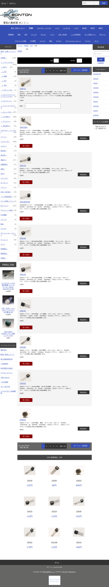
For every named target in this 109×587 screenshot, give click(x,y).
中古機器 (33, 41)
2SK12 (23, 89)
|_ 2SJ (8, 72)
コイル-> (8, 146)
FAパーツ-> (8, 206)
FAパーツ (103, 34)
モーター (43, 34)
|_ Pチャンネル (8, 90)
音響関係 (11, 34)
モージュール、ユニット (73, 41)
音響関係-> (8, 164)
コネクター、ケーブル (44, 28)
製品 (50, 41)
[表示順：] (79, 61)
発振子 (101, 28)
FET (31, 46)
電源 (19, 34)
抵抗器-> (8, 151)
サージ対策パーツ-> (8, 201)
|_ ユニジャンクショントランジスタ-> (8, 95)
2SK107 (96, 79)
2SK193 (96, 97)
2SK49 (23, 347)
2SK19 (23, 165)
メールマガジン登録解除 (8, 392)
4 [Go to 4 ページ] (53, 70)
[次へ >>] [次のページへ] (62, 70)
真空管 (92, 28)
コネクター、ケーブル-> (8, 131)
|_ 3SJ (8, 81)
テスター (59, 41)
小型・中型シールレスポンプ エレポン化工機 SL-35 (8, 304)
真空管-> (8, 155)
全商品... (3, 258)
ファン (52, 34)
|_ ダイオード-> (8, 101)
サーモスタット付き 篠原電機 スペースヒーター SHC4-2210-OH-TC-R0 (8, 280)
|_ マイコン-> (8, 121)
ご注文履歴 (4, 382)
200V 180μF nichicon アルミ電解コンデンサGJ (8, 327)
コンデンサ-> (8, 142)
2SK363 (96, 88)
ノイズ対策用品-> (8, 197)
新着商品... (4, 253)
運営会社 (4, 350)
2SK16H (23, 127)
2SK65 (54, 480)
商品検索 (101, 47)
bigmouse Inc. (72, 572)
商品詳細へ (83, 138)
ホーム (3, 3)
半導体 (26, 46)
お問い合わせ (5, 377)
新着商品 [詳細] (8, 265)
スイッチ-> (8, 178)
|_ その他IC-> (8, 117)
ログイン (12, 3)
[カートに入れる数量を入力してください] (42, 105)
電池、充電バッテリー (18, 28)
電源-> (8, 169)
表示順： (73, 60)
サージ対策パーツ (90, 34)
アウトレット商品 (20, 41)
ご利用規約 (4, 364)
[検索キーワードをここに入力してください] (90, 3)
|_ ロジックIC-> (8, 112)
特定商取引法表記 (7, 368)
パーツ (57, 28)
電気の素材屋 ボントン (49, 572)
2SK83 (29, 542)
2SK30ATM (25, 202)
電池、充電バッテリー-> (8, 52)
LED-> (8, 174)
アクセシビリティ (7, 373)
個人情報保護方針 (7, 359)
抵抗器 (84, 28)
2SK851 (96, 92)
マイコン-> (8, 240)
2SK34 (23, 274)
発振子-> (8, 160)
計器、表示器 (62, 34)
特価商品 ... (4, 249)
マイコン (88, 41)
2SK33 (23, 238)
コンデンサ (66, 28)
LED (25, 34)
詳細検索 (101, 63)
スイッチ (34, 34)
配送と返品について (7, 354)
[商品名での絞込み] (56, 61)
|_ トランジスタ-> (8, 63)
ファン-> (8, 187)
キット (97, 41)
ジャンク (42, 41)
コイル (76, 28)
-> (8, 58)
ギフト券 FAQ (5, 387)
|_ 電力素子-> (8, 126)
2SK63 (23, 420)
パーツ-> (8, 137)
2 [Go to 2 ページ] (46, 70)
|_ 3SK (8, 85)
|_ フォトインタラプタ (8, 107)
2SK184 (96, 115)
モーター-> (8, 183)
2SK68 (78, 511)
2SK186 (54, 542)
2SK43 (23, 311)
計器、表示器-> (8, 192)
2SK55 (23, 383)
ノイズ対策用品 (76, 34)
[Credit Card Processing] (54, 584)
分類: (51, 60)
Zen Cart (64, 572)
